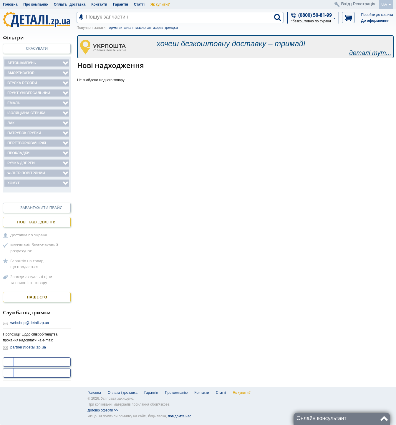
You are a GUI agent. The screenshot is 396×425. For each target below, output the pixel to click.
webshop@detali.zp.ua (29, 323)
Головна (10, 4)
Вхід (345, 3)
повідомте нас (179, 416)
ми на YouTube (28, 372)
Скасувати (37, 48)
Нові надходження (37, 222)
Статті (139, 4)
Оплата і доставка (70, 4)
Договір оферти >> (103, 410)
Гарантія (120, 4)
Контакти (99, 4)
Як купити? (160, 4)
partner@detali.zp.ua (28, 347)
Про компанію (35, 4)
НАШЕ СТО (37, 297)
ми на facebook (29, 362)
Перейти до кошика (377, 15)
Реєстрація (364, 3)
